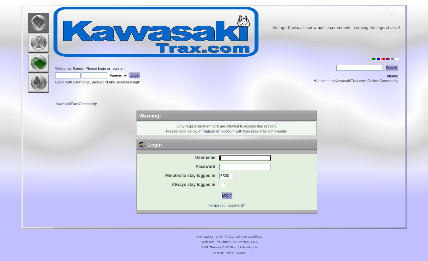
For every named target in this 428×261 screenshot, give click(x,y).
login (102, 68)
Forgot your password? (227, 205)
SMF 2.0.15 (205, 236)
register (117, 68)
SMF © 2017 (225, 236)
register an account (218, 131)
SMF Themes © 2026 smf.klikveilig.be (229, 247)
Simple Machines (249, 236)
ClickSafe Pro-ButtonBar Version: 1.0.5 (229, 242)
